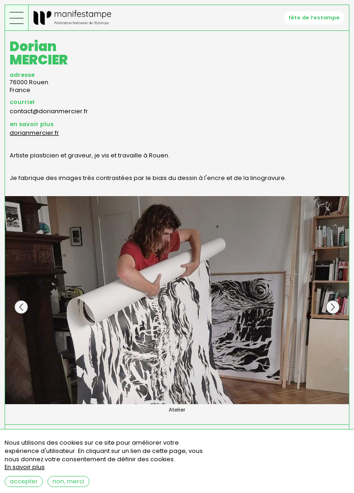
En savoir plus (25, 472)
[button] (21, 307)
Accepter (24, 486)
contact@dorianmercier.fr (49, 111)
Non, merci (68, 486)
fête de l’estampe (314, 17)
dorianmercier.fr (34, 133)
